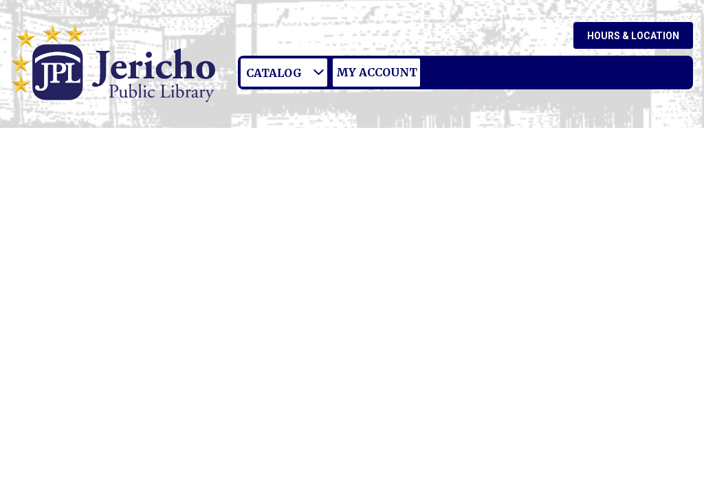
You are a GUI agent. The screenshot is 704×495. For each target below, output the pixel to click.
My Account (376, 72)
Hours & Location (633, 35)
